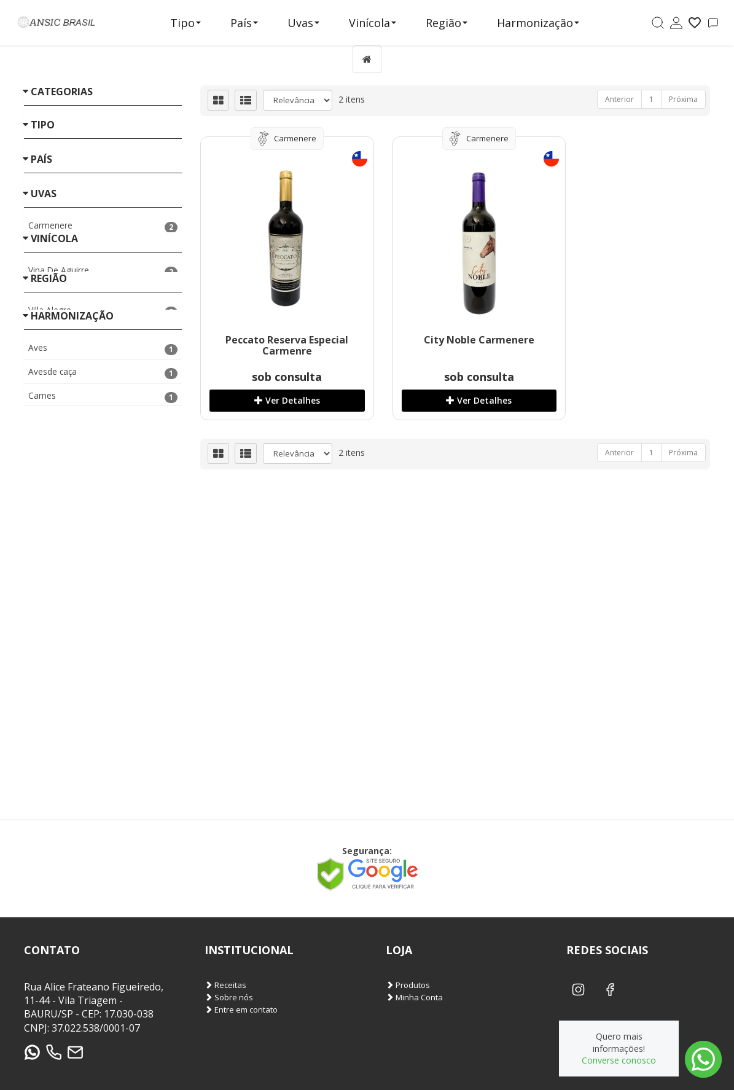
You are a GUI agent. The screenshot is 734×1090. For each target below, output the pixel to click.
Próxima (683, 99)
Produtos (408, 985)
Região (446, 22)
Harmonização (538, 22)
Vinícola (372, 22)
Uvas (303, 22)
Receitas (225, 985)
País (244, 22)
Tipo (185, 22)
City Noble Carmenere (455, 340)
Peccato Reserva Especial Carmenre (278, 345)
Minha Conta (414, 997)
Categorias (62, 91)
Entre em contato (241, 1010)
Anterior (619, 99)
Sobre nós (229, 997)
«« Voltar (41, 371)
